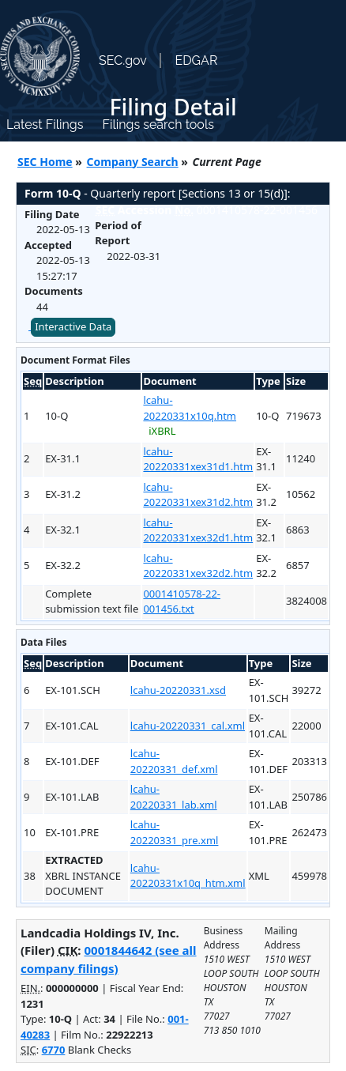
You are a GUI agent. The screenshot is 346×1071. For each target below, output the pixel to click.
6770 (54, 1050)
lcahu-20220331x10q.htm (189, 408)
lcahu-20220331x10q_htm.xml (188, 876)
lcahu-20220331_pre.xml (174, 832)
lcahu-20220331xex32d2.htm (198, 566)
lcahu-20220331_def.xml (174, 761)
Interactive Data (73, 326)
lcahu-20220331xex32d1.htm (198, 530)
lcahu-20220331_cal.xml (187, 725)
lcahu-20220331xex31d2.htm (198, 495)
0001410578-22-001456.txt (181, 601)
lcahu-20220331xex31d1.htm (198, 459)
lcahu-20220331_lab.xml (173, 797)
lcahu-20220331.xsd (178, 690)
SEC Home (45, 161)
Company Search (133, 161)
